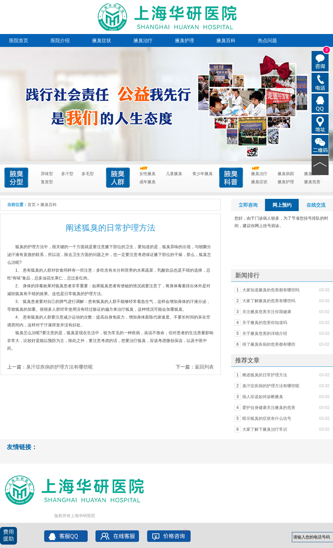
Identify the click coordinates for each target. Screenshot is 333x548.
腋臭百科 (225, 40)
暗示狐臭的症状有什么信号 (266, 418)
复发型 (47, 181)
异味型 (47, 173)
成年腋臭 (147, 181)
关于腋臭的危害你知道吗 (264, 322)
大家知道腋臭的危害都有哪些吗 (270, 290)
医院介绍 (60, 40)
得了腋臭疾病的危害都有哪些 (268, 344)
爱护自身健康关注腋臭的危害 (268, 407)
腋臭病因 (286, 173)
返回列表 (204, 367)
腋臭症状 (101, 40)
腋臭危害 (312, 181)
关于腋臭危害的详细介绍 (264, 333)
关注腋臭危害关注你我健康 (266, 311)
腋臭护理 (184, 40)
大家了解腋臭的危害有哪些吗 (268, 300)
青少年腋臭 (202, 173)
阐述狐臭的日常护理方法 (264, 375)
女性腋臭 (147, 173)
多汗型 (67, 173)
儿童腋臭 (174, 173)
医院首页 (18, 40)
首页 (32, 204)
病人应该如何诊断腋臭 (262, 396)
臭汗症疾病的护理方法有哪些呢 (59, 367)
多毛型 (88, 173)
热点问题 (267, 40)
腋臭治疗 (143, 40)
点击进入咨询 (162, 134)
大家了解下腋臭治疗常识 (264, 429)
